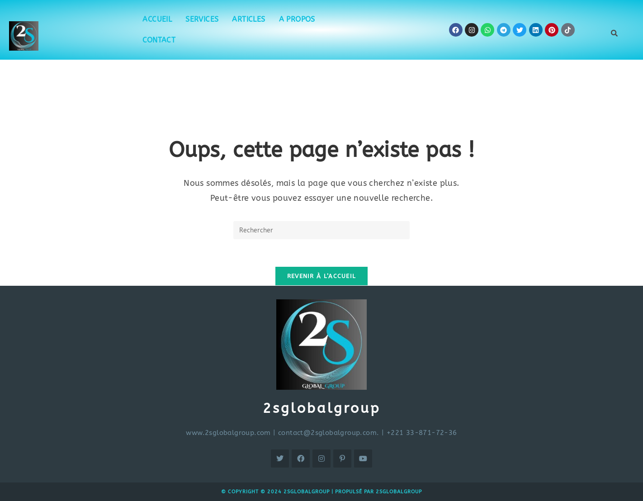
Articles (248, 19)
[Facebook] (301, 458)
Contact (158, 40)
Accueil (157, 19)
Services (201, 19)
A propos (297, 19)
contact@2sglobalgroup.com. (328, 433)
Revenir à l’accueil (321, 276)
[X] (280, 458)
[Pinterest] (342, 458)
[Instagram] (321, 458)
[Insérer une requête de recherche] (321, 230)
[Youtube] (363, 458)
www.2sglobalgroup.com (228, 433)
